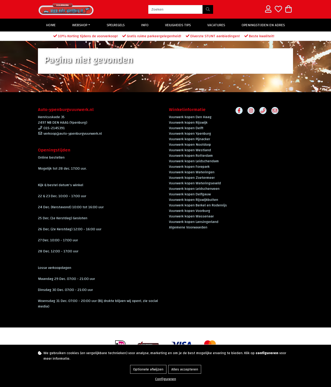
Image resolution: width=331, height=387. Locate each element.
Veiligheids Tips (178, 25)
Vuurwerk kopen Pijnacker (189, 139)
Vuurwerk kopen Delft (186, 128)
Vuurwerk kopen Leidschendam (194, 161)
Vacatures (216, 25)
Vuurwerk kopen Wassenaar (191, 216)
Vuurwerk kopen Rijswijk (188, 122)
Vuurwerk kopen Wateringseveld (195, 183)
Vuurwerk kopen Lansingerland (193, 221)
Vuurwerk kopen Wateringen (191, 172)
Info (144, 25)
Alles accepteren (184, 369)
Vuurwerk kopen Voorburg (189, 210)
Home (51, 25)
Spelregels (116, 25)
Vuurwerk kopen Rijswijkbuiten (193, 199)
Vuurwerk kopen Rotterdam (191, 155)
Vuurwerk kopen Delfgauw (190, 194)
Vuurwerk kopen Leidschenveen (194, 188)
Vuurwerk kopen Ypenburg (190, 133)
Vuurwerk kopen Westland (190, 150)
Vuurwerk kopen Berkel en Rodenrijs (198, 205)
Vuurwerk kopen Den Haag (190, 117)
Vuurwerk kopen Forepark (189, 166)
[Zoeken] (175, 9)
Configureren (165, 379)
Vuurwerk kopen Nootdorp (190, 144)
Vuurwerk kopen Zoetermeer (192, 177)
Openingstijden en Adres (263, 25)
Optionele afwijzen (148, 369)
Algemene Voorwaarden (188, 227)
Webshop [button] (79, 25)
